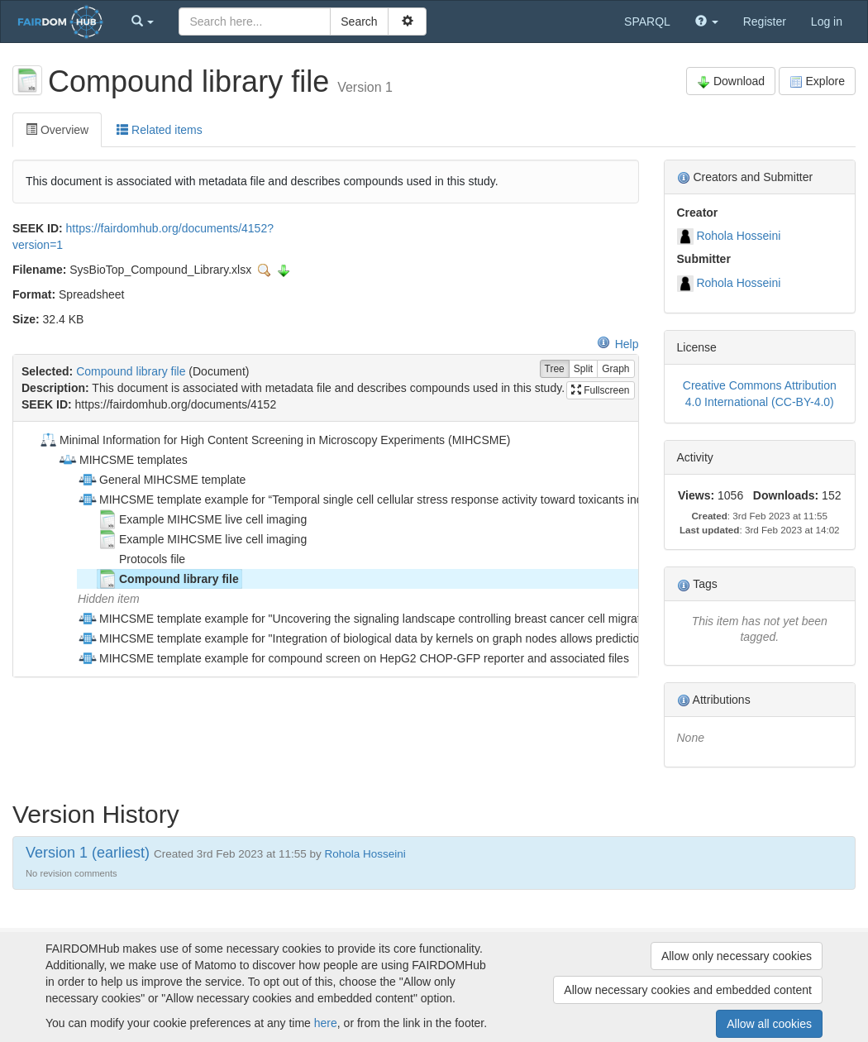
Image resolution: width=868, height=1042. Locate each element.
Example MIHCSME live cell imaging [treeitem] (202, 519)
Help (618, 344)
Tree (555, 369)
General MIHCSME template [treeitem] (162, 480)
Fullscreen (600, 390)
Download (731, 81)
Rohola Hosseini (738, 235)
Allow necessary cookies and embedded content (688, 990)
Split (583, 369)
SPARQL (647, 21)
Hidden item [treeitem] (109, 598)
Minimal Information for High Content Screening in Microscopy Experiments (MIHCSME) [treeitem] (274, 440)
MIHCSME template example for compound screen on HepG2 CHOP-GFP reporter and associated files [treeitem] (353, 658)
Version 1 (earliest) (88, 852)
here (325, 1023)
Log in (826, 21)
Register (764, 21)
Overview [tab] (57, 129)
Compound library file (130, 371)
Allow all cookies (769, 1023)
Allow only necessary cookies (736, 956)
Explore (817, 81)
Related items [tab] (159, 129)
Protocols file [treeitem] (141, 559)
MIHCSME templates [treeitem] (123, 460)
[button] (143, 21)
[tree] (325, 549)
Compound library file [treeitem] (168, 579)
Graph (615, 369)
